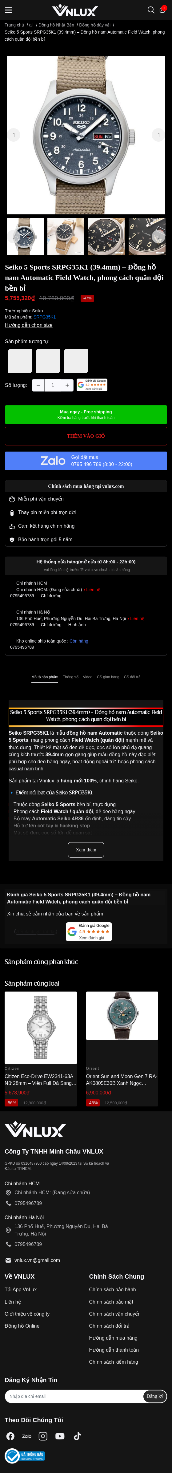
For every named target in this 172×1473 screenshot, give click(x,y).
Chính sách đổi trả (109, 1326)
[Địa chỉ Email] (86, 1396)
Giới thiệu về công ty (27, 1314)
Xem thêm (86, 849)
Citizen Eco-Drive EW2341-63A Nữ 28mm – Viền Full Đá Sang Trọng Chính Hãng (39, 1083)
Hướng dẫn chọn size (29, 325)
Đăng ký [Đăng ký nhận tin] (154, 1396)
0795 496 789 (86, 464)
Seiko (37, 310)
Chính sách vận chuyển (115, 1314)
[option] (86, 135)
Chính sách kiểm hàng (113, 1362)
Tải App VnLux (21, 1289)
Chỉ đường (51, 595)
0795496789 (22, 595)
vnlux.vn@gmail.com (37, 1260)
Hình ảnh (77, 624)
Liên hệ (13, 1302)
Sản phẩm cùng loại (32, 984)
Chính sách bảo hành (112, 1289)
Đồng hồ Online (22, 1326)
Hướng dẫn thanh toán (114, 1350)
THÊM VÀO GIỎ (86, 436)
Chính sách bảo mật (111, 1302)
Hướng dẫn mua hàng (113, 1338)
